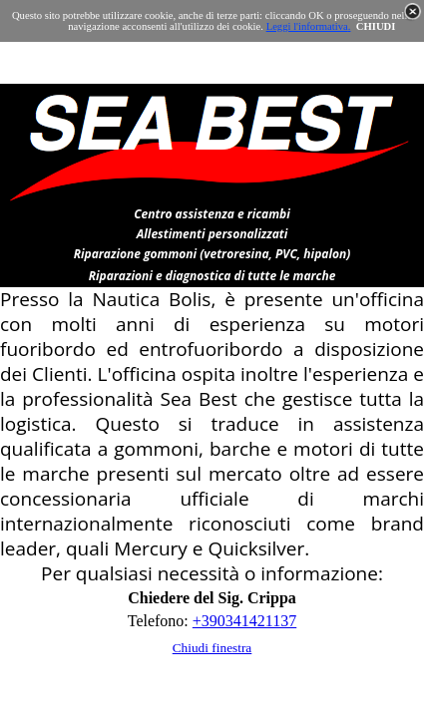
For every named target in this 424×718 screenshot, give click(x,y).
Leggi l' (282, 26)
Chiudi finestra (212, 647)
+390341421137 (244, 620)
